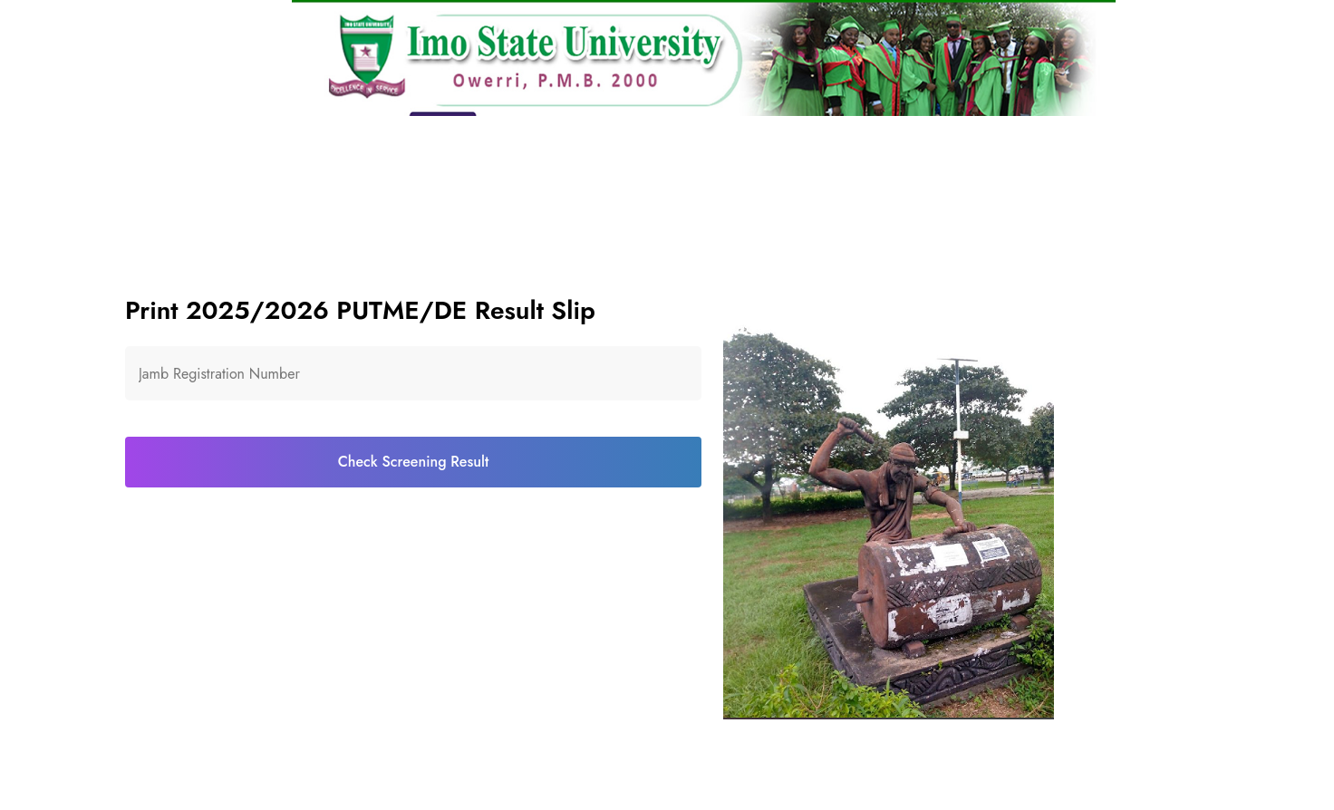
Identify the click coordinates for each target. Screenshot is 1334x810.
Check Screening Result (413, 461)
